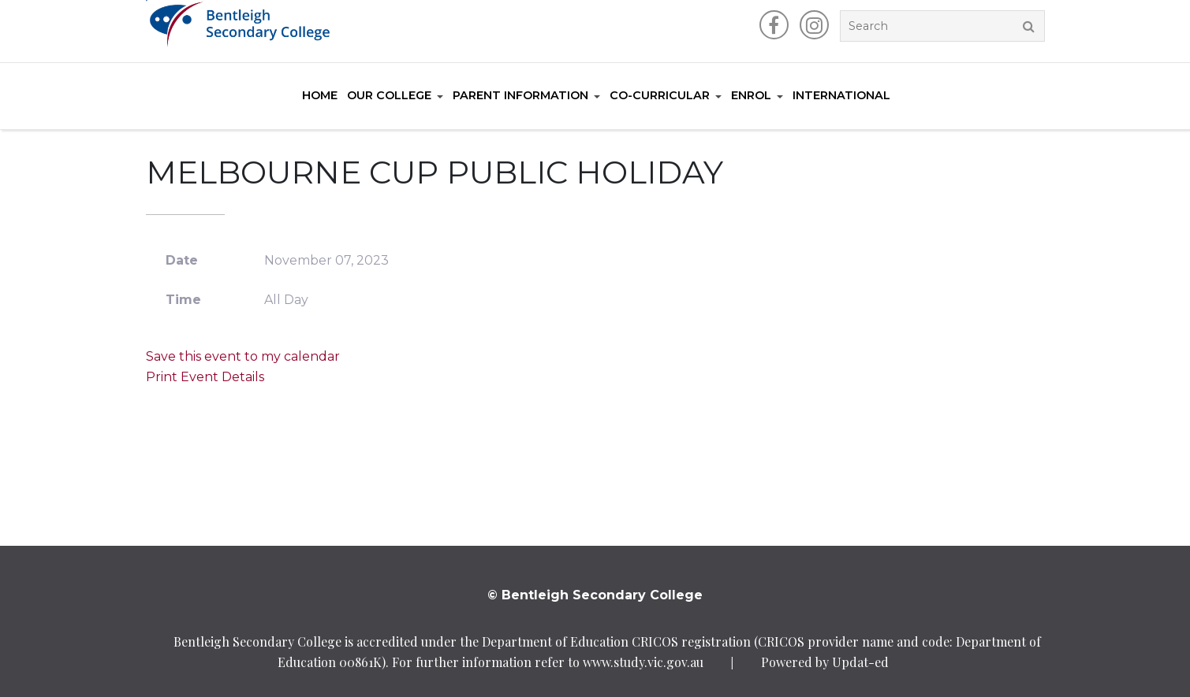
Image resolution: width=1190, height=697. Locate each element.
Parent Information (520, 95)
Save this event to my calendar (243, 356)
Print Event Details (205, 376)
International (841, 95)
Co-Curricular (660, 95)
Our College (389, 95)
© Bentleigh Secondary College (595, 595)
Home (320, 95)
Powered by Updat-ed (825, 662)
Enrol (751, 95)
